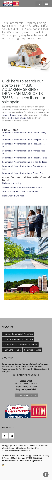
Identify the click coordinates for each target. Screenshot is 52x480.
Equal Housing (23, 455)
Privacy (46, 455)
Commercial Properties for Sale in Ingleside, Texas (24, 162)
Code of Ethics (8, 455)
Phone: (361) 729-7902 (26, 395)
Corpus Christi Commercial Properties (20, 344)
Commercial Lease (32, 350)
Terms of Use (9, 458)
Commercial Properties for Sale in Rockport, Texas (25, 139)
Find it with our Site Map (13, 195)
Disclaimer (36, 455)
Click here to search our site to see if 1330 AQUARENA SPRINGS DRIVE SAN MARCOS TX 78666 (22, 89)
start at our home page (18, 118)
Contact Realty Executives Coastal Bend (20, 191)
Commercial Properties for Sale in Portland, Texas (24, 157)
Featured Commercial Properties (18, 334)
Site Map (22, 458)
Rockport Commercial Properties (18, 339)
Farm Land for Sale (12, 350)
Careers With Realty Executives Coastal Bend (22, 187)
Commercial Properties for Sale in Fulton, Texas (23, 173)
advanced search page (12, 115)
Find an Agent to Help (11, 183)
